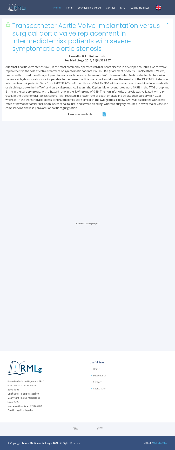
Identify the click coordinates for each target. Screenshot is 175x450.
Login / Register (139, 7)
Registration (99, 388)
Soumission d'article (89, 7)
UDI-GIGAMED (160, 442)
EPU (122, 7)
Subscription (99, 375)
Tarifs (69, 7)
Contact (110, 7)
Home (57, 7)
